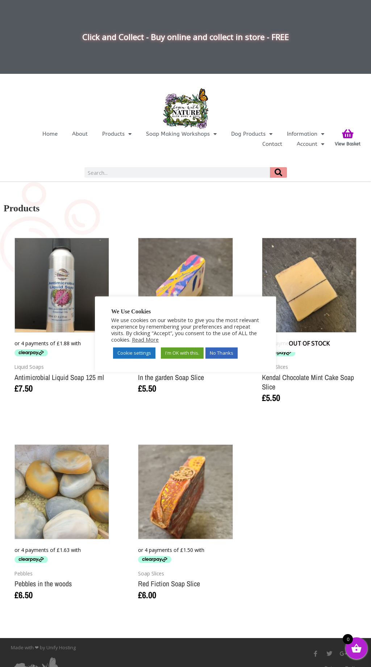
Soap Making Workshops (181, 134)
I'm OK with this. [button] (182, 353)
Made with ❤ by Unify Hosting (43, 647)
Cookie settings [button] (134, 353)
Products (117, 134)
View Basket (347, 144)
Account (310, 144)
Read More (145, 339)
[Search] (278, 172)
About (80, 134)
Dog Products (251, 134)
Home (50, 134)
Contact (272, 144)
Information (305, 134)
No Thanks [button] (221, 353)
